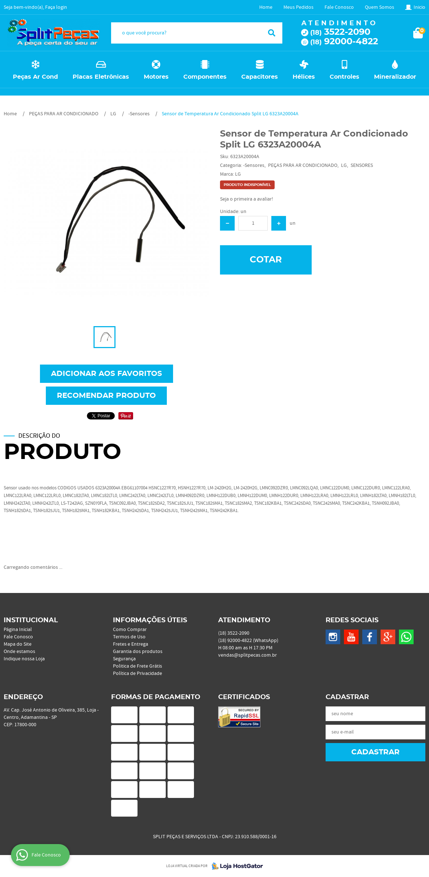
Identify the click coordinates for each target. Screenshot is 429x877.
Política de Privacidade (137, 673)
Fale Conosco (339, 7)
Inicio (419, 7)
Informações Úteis (150, 620)
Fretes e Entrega (130, 644)
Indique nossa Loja (24, 659)
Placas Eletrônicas (101, 77)
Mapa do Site (18, 644)
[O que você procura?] (271, 33)
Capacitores (259, 77)
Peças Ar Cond (35, 77)
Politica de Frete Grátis (137, 666)
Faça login (56, 7)
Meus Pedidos (298, 7)
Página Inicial (18, 629)
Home (265, 7)
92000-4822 (344, 41)
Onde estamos (19, 651)
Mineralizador (395, 77)
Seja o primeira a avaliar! (246, 199)
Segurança (124, 659)
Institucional (31, 620)
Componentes (205, 77)
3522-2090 (340, 32)
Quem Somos (379, 7)
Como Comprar (130, 629)
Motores (156, 77)
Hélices (304, 77)
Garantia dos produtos (137, 651)
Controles (344, 77)
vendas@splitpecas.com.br (247, 655)
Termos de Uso (129, 637)
